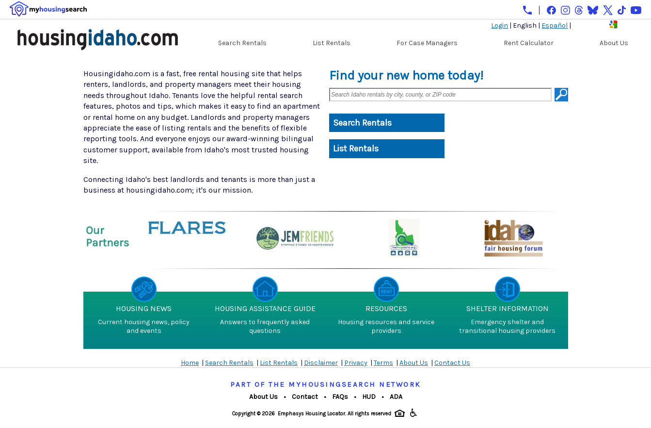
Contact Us (452, 363)
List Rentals (331, 43)
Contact (305, 397)
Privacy (355, 363)
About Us (614, 43)
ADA (396, 397)
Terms (383, 363)
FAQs (340, 397)
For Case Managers (427, 43)
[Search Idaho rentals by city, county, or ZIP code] (440, 94)
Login (499, 25)
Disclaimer (321, 363)
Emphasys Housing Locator (311, 414)
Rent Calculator (529, 43)
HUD (369, 397)
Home (190, 363)
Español (554, 25)
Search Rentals (242, 43)
